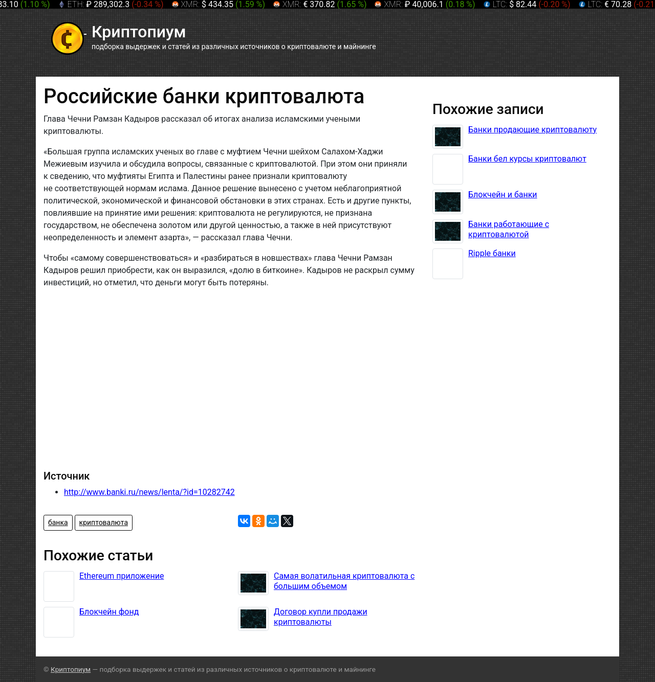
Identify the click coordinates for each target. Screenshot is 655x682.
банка (58, 522)
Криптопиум (71, 669)
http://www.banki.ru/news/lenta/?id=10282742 (149, 492)
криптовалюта (103, 522)
